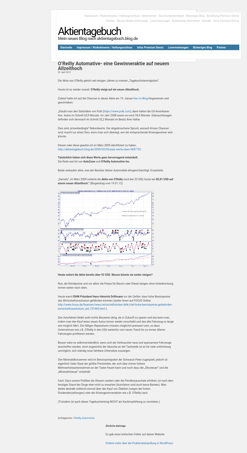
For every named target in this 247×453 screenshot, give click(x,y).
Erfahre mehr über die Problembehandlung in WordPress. (140, 443)
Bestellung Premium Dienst (222, 15)
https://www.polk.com (117, 111)
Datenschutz (149, 15)
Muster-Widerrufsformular (132, 20)
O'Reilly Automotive (84, 418)
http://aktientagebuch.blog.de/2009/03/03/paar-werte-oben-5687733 (99, 149)
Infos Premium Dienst (226, 20)
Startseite (66, 47)
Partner (110, 20)
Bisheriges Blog (195, 15)
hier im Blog (141, 98)
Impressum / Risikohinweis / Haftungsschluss (112, 15)
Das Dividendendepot (171, 15)
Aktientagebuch (89, 31)
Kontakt (206, 20)
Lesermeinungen (160, 20)
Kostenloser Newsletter (186, 20)
